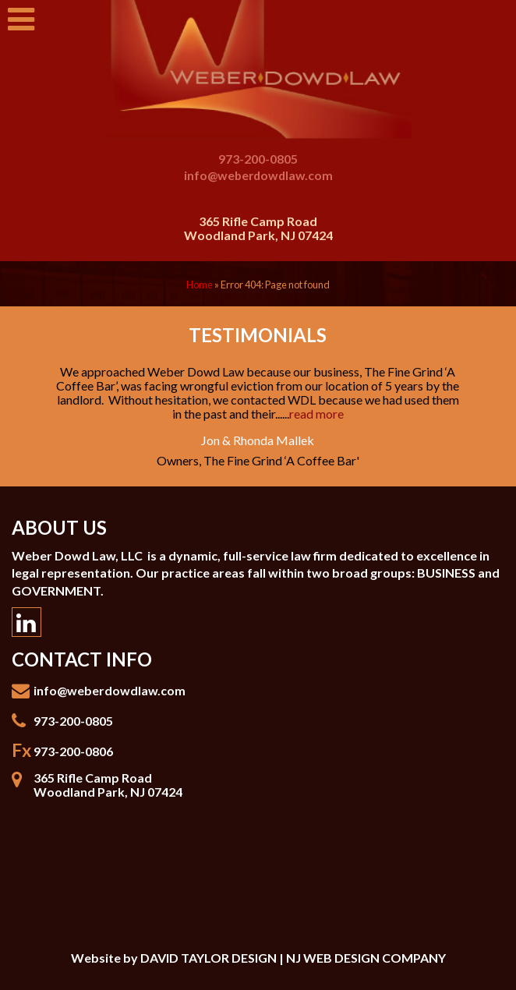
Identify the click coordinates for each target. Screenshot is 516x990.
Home (199, 284)
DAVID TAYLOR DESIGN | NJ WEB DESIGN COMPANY (293, 957)
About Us (59, 527)
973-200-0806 (73, 751)
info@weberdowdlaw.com (258, 175)
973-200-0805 (258, 158)
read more (316, 413)
